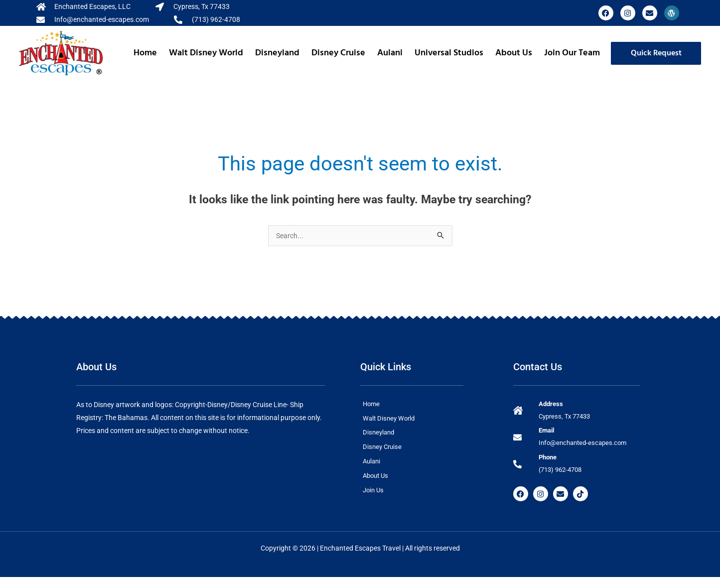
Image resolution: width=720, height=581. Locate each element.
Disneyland (277, 53)
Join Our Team (572, 53)
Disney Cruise (338, 53)
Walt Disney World (206, 53)
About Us (513, 53)
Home (145, 53)
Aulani (390, 53)
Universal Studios (449, 53)
